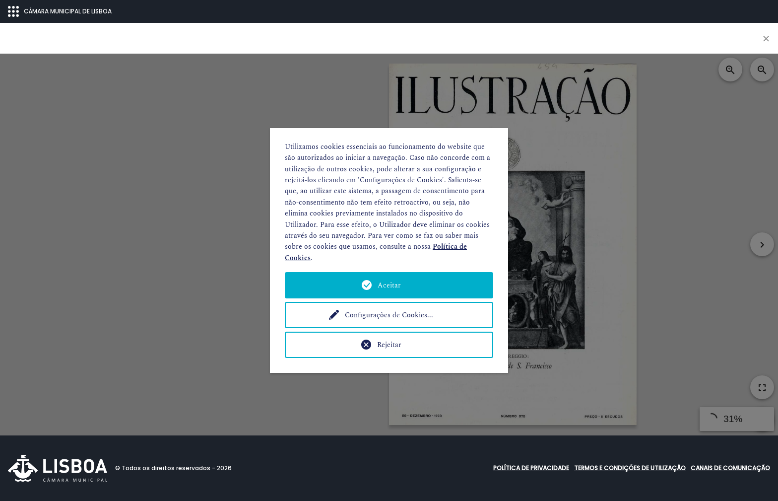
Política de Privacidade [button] (531, 468)
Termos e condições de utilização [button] (630, 468)
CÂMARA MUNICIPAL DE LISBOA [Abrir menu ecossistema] (60, 11)
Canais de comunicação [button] (730, 468)
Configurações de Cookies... (389, 315)
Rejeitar (389, 345)
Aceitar (389, 285)
